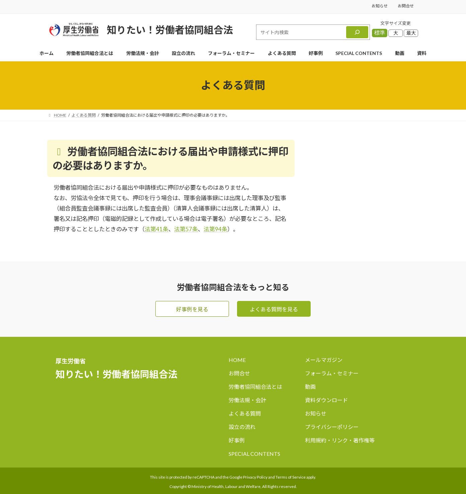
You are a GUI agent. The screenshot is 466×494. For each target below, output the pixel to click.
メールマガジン (323, 360)
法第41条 (156, 229)
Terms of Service (291, 477)
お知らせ (380, 5)
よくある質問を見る (274, 309)
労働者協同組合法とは (255, 387)
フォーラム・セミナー (332, 373)
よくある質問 (245, 414)
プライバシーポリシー (332, 427)
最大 (411, 33)
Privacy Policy (255, 477)
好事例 (237, 440)
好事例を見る (192, 309)
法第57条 (186, 229)
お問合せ (406, 5)
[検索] (357, 32)
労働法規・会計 (247, 400)
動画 (310, 387)
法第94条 (215, 229)
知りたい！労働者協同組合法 (170, 30)
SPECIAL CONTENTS (254, 453)
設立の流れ (242, 427)
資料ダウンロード (326, 400)
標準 (379, 33)
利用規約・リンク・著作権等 (340, 440)
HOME (237, 360)
